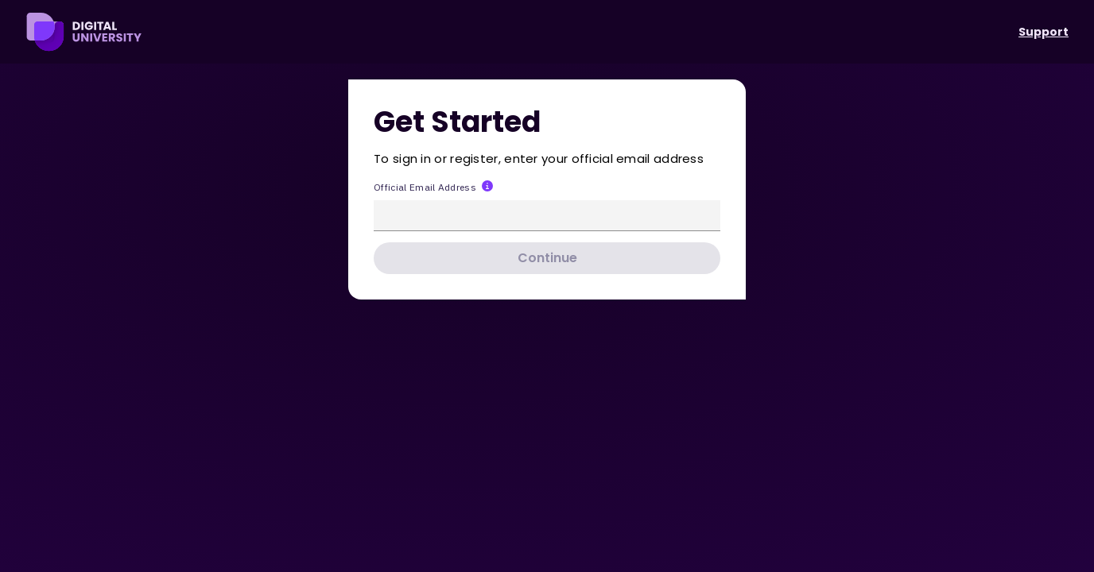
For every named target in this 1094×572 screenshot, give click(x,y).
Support (1043, 31)
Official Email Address (425, 187)
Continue (547, 258)
